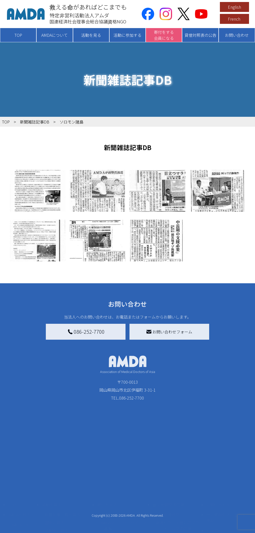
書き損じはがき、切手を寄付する (124, 493)
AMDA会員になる (115, 468)
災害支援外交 (167, 468)
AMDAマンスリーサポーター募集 (123, 479)
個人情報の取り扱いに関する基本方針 (226, 497)
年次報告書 (21, 524)
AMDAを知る (19, 468)
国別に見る (54, 476)
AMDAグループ (24, 478)
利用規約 (214, 484)
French (234, 19)
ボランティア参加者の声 (66, 512)
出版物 (17, 502)
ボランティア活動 (60, 504)
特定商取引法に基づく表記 (226, 471)
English (234, 7)
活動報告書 (21, 486)
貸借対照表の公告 (200, 35)
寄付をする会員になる (164, 35)
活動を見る (91, 35)
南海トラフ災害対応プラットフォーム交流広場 (179, 479)
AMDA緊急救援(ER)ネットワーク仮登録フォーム (68, 523)
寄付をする (107, 458)
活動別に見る (56, 484)
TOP (18, 35)
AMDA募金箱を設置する (121, 504)
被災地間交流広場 (168, 458)
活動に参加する (127, 35)
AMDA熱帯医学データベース (24, 513)
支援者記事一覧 (114, 526)
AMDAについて (54, 35)
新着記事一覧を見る (62, 468)
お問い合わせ (237, 35)
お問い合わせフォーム (169, 332)
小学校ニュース (25, 494)
